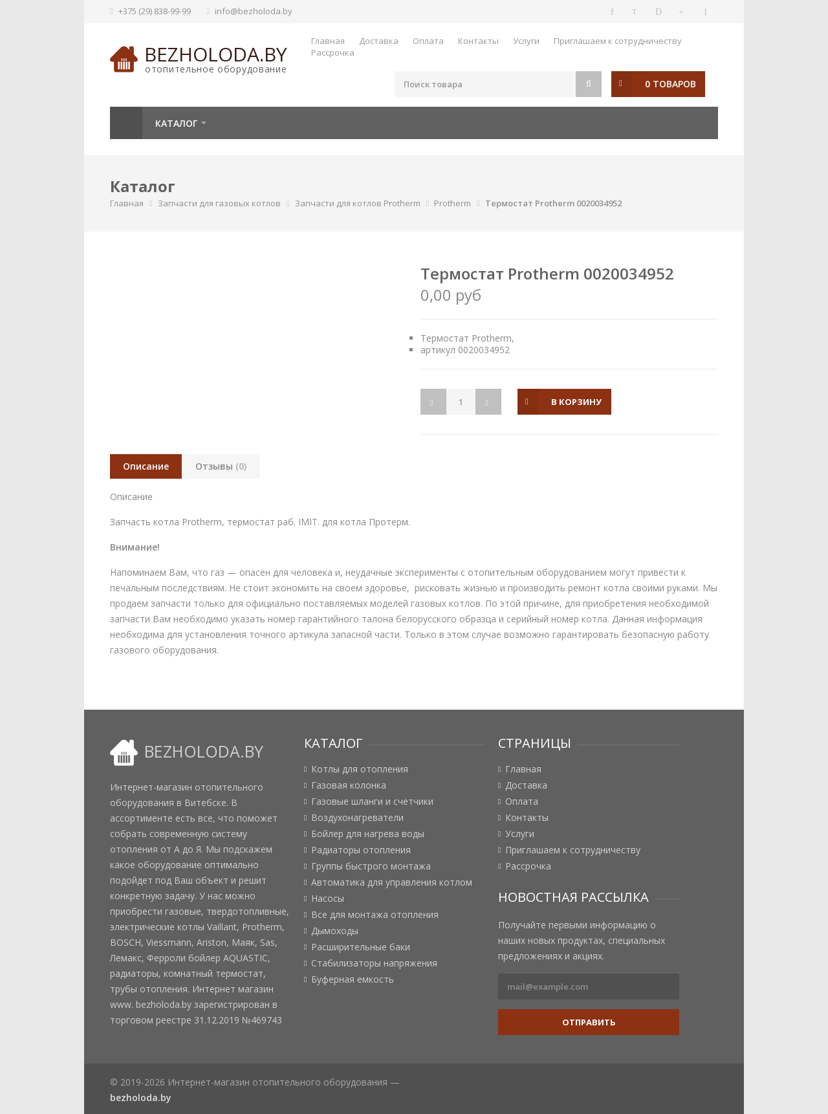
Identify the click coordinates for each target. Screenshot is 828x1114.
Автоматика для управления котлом (391, 882)
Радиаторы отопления (361, 850)
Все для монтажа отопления (375, 915)
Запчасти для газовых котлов (219, 203)
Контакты (478, 41)
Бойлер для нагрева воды (367, 834)
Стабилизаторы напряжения (374, 963)
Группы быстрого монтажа (371, 866)
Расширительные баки (360, 947)
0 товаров (670, 84)
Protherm (452, 203)
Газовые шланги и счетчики (372, 801)
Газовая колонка (348, 785)
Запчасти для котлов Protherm (357, 203)
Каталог (176, 123)
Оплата (428, 41)
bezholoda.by (215, 54)
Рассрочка (332, 52)
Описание (146, 466)
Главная (328, 41)
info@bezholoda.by (253, 11)
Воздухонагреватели (357, 818)
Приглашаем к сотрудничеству (618, 41)
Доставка (378, 41)
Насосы (327, 898)
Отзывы (220, 466)
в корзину (576, 402)
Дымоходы (334, 931)
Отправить (589, 1022)
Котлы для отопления (359, 769)
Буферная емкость (352, 979)
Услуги (526, 41)
